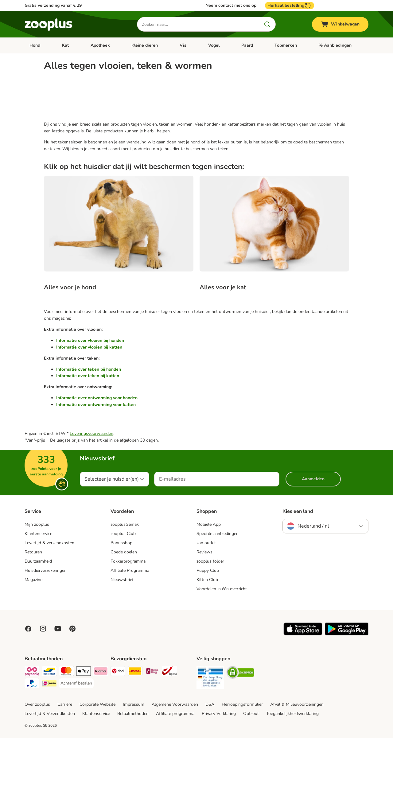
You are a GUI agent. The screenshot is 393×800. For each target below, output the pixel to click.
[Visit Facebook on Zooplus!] (28, 690)
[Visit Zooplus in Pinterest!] (72, 690)
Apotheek (100, 45)
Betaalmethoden (133, 776)
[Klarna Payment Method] (100, 734)
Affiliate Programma (130, 632)
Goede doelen (124, 614)
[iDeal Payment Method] (49, 746)
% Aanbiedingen (335, 45)
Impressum (133, 766)
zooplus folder (210, 623)
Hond (34, 45)
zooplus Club (123, 596)
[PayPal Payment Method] (32, 746)
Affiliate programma (175, 776)
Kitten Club (207, 642)
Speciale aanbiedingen (217, 596)
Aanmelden (313, 541)
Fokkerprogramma (128, 623)
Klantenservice (38, 596)
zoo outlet (206, 605)
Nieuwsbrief (122, 642)
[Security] (210, 740)
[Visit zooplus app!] (302, 696)
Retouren (33, 614)
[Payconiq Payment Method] (32, 734)
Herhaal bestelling (289, 5)
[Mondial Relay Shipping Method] (152, 734)
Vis (183, 45)
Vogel (214, 45)
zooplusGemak (125, 586)
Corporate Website (97, 766)
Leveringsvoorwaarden (91, 495)
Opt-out (251, 776)
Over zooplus (37, 766)
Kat (65, 45)
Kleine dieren (144, 45)
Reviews (204, 614)
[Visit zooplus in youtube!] (57, 690)
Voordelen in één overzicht (221, 651)
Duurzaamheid (38, 623)
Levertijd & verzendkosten (49, 605)
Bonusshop (121, 605)
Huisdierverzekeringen (46, 632)
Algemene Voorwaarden (175, 766)
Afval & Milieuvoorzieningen (297, 766)
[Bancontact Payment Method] (49, 734)
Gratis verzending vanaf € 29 (53, 5)
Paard (247, 45)
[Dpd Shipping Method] (118, 734)
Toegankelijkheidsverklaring (292, 776)
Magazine (33, 642)
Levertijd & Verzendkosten (50, 776)
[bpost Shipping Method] (169, 734)
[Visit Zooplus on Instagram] (43, 690)
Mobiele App (208, 586)
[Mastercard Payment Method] (66, 734)
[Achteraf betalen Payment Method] (76, 745)
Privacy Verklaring (219, 776)
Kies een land (297, 573)
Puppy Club (207, 632)
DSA (209, 766)
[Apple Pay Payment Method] (83, 734)
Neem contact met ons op (230, 5)
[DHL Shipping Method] (135, 734)
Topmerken (285, 45)
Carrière (64, 766)
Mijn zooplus (37, 586)
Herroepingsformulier (242, 766)
